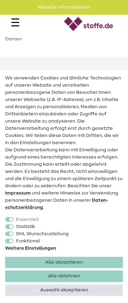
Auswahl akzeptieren (64, 290)
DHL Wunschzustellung (42, 233)
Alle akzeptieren (64, 262)
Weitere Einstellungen (30, 248)
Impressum (18, 193)
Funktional (28, 241)
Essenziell (27, 219)
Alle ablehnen (64, 276)
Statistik (25, 226)
